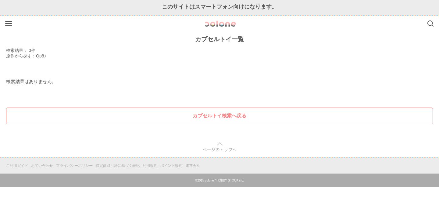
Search (430, 23)
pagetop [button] (220, 147)
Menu (9, 22)
